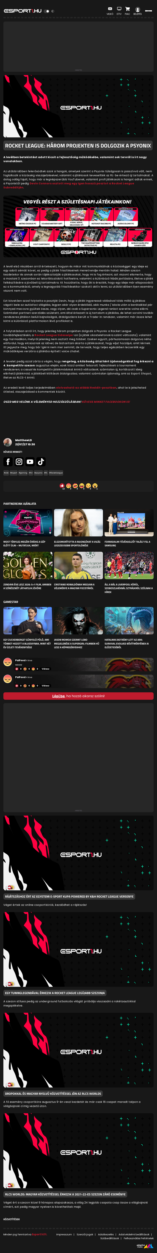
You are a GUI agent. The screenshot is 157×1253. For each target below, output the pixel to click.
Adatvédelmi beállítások (134, 1234)
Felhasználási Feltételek (139, 1238)
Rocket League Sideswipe (53, 335)
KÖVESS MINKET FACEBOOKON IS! (106, 402)
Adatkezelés (106, 1234)
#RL (45, 473)
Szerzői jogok (85, 1234)
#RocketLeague (56, 473)
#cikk (6, 473)
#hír (31, 473)
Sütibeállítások (109, 1238)
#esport (13, 473)
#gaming (23, 473)
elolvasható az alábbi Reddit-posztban (86, 388)
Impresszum (64, 1234)
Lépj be (58, 696)
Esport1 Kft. (39, 1234)
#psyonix (38, 473)
